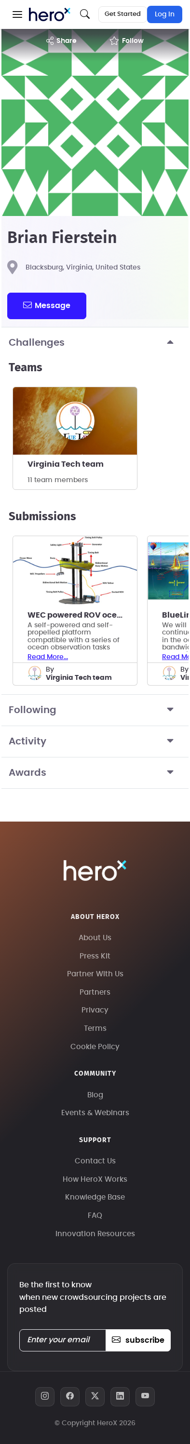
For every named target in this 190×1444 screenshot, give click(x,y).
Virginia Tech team (65, 464)
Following (95, 710)
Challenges (95, 343)
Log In (165, 14)
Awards (95, 773)
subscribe (138, 1340)
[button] (17, 14)
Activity (95, 741)
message (46, 305)
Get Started (123, 14)
